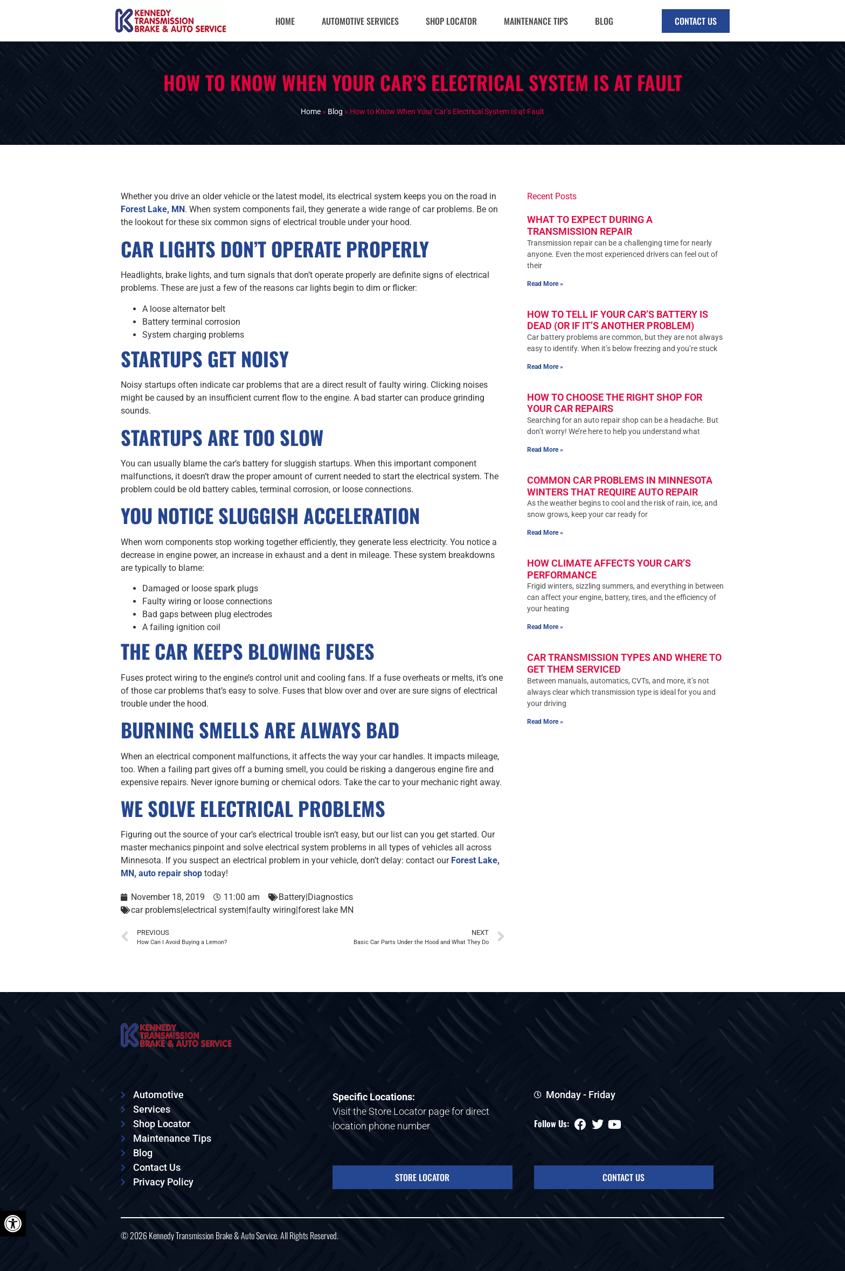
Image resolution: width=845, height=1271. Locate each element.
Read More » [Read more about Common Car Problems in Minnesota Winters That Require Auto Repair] (545, 571)
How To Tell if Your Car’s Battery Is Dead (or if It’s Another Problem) (617, 358)
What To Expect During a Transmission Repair (590, 264)
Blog (604, 21)
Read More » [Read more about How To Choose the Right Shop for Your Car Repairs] (545, 488)
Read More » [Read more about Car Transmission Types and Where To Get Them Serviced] (545, 760)
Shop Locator (451, 21)
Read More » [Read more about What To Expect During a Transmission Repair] (545, 322)
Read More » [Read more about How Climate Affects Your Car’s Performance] (545, 665)
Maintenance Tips (536, 21)
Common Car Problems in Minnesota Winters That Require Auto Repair (619, 524)
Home (285, 21)
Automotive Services (360, 21)
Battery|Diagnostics (316, 936)
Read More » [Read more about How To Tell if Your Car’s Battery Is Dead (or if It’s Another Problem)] (545, 405)
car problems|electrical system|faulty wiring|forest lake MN (242, 949)
